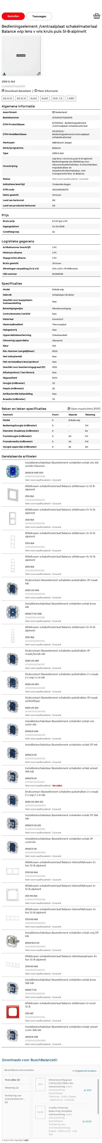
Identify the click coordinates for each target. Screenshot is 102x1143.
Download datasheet (18, 91)
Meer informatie (48, 91)
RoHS (33, 98)
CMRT (71, 98)
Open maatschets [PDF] (84, 408)
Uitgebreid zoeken (84, 1070)
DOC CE (58, 98)
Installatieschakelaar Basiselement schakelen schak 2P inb (61, 744)
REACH (7, 98)
